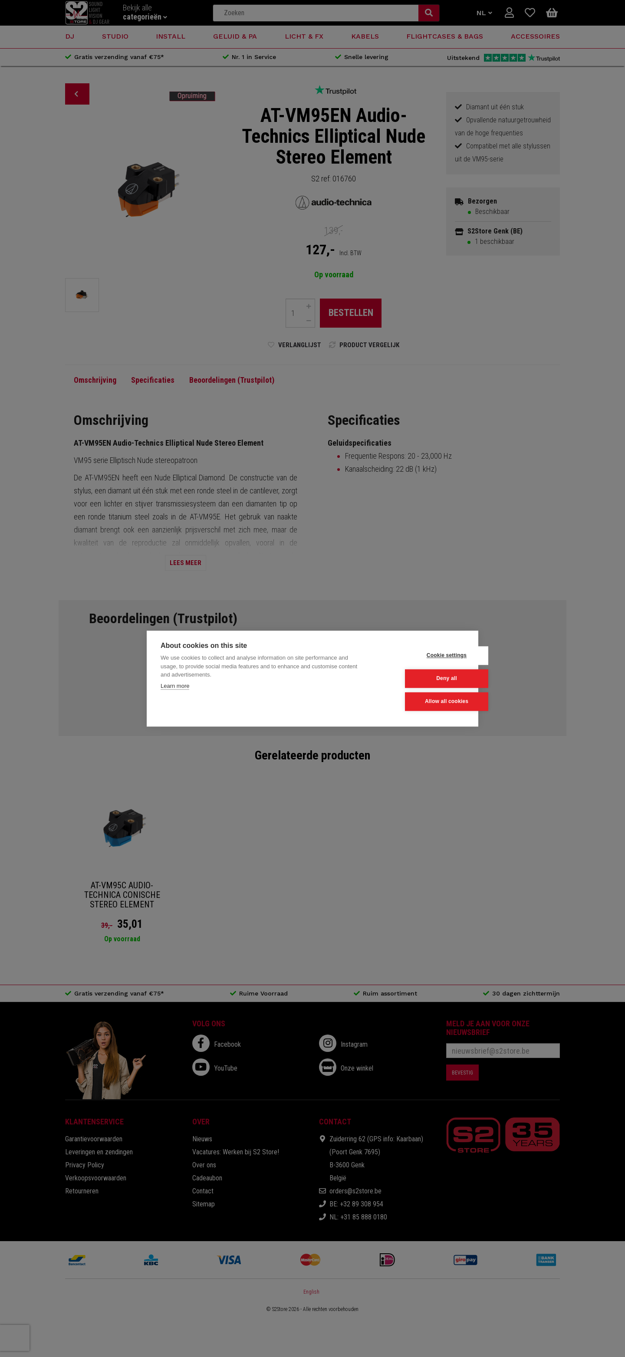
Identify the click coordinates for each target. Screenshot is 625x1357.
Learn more (175, 686)
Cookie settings (421, 656)
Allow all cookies (421, 702)
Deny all (421, 679)
